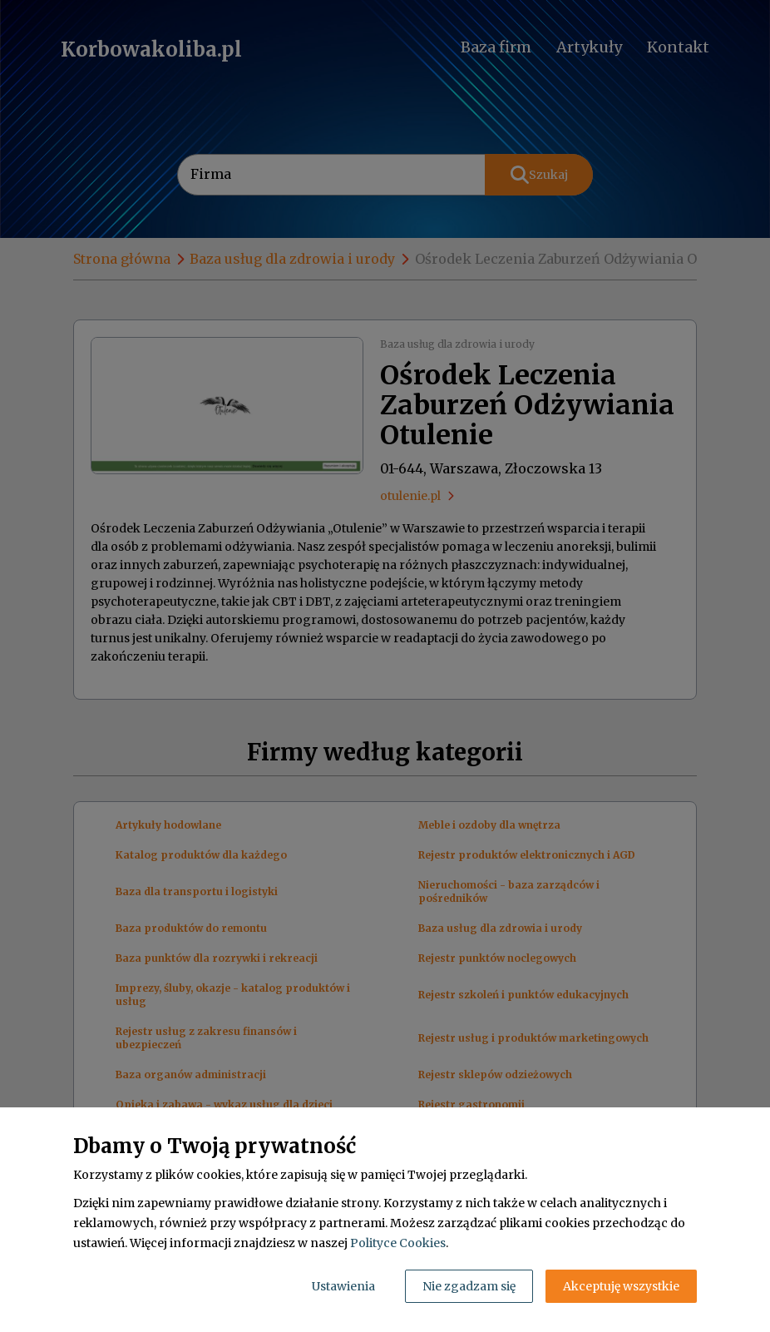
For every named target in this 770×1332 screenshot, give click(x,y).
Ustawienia (343, 1286)
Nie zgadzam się (469, 1286)
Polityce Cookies (398, 1242)
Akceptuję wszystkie (621, 1286)
